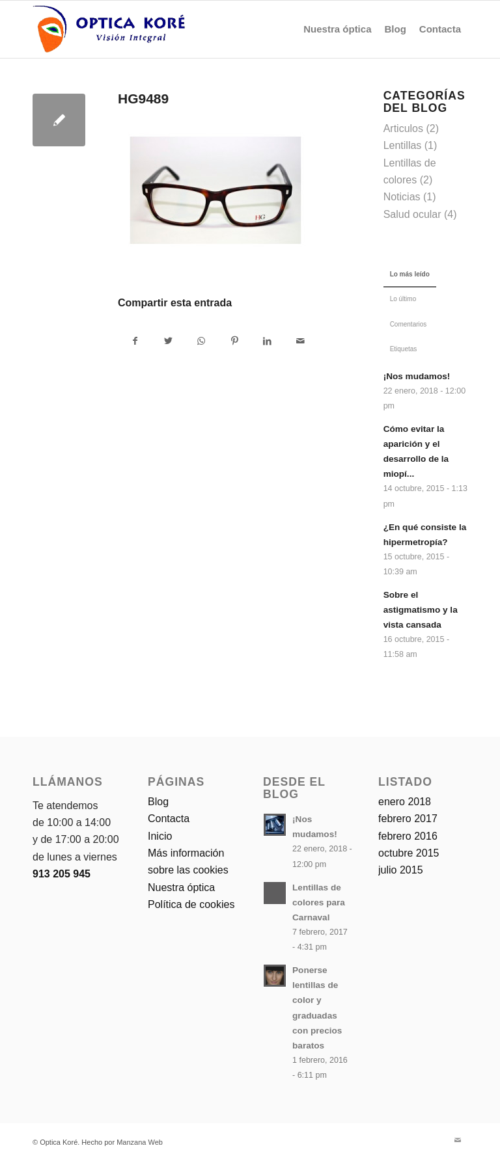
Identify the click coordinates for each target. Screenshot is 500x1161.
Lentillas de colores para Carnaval (318, 902)
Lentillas (402, 145)
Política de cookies (191, 904)
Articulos (403, 128)
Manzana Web (140, 1142)
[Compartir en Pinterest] (234, 341)
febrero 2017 (408, 818)
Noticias (402, 196)
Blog (158, 801)
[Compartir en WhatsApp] (202, 341)
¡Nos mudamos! (417, 376)
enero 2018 (404, 801)
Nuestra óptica (181, 887)
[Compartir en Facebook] (135, 341)
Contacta (168, 818)
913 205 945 (61, 873)
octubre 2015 (408, 853)
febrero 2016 (408, 836)
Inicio (160, 836)
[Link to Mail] (457, 1140)
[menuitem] (337, 29)
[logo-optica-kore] (109, 29)
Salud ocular (412, 214)
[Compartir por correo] (301, 341)
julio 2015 (400, 869)
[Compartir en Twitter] (168, 341)
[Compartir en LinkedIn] (267, 341)
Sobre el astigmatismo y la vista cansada (420, 610)
